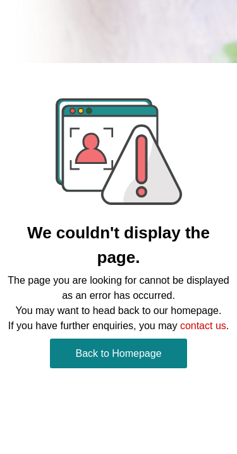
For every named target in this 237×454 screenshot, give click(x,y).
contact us (203, 325)
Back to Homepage (118, 353)
